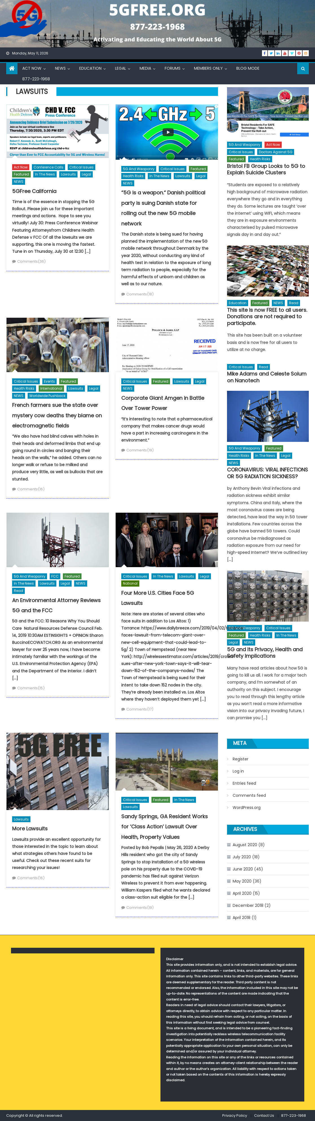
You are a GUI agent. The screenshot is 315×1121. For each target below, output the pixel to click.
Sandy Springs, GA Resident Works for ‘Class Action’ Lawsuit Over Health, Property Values (164, 827)
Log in (238, 771)
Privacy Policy (234, 1115)
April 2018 (241, 917)
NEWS (60, 68)
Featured (21, 174)
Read (18, 590)
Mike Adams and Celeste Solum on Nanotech (267, 377)
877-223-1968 (36, 79)
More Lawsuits (30, 828)
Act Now (31, 68)
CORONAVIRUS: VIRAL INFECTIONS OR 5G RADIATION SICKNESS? (267, 473)
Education (90, 68)
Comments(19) (140, 450)
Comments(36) (31, 261)
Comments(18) (140, 294)
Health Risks (133, 176)
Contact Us (264, 1115)
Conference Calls (48, 167)
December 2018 (248, 905)
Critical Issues (81, 167)
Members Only (208, 68)
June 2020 (243, 869)
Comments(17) (139, 709)
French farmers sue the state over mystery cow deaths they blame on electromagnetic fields (57, 415)
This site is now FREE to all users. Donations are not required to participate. (267, 316)
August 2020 (245, 845)
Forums (172, 68)
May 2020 (242, 881)
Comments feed (249, 795)
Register (240, 759)
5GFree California (34, 191)
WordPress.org (247, 807)
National (130, 583)
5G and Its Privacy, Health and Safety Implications (265, 652)
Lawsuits (68, 174)
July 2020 (242, 857)
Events (49, 381)
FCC (55, 576)
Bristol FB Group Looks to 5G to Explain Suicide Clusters (266, 169)
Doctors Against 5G (275, 152)
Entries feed (244, 783)
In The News (45, 174)
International (51, 388)
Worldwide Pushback (47, 395)
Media (145, 68)
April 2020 (242, 893)
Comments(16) (31, 489)
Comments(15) (31, 688)
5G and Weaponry (139, 168)
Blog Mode (247, 68)
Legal (120, 68)
